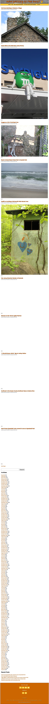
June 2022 (3, 539)
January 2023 (3, 530)
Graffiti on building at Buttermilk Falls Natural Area (14, 201)
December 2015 (4, 646)
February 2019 (4, 594)
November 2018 (4, 598)
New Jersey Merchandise (18, 4)
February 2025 (4, 495)
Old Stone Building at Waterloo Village (11, 8)
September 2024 (4, 502)
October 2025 (4, 484)
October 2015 (3, 649)
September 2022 (4, 535)
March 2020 (3, 576)
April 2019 (3, 591)
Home (9, 4)
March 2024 (3, 510)
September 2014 (4, 667)
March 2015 (3, 658)
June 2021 (3, 556)
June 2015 (3, 654)
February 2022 (4, 545)
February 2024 (4, 512)
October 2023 (3, 517)
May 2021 (3, 557)
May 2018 (3, 606)
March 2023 (3, 527)
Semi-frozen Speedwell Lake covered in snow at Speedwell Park (18, 428)
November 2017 (4, 614)
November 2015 (4, 647)
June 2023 (3, 523)
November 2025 (4, 483)
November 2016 (4, 631)
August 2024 (3, 503)
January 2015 (3, 661)
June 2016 (3, 638)
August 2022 (3, 536)
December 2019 (4, 580)
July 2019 (3, 587)
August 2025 (3, 487)
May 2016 (3, 639)
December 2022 (4, 531)
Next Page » (3, 466)
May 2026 (3, 475)
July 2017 (3, 620)
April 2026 (3, 476)
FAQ (12, 4)
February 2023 (4, 528)
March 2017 (3, 626)
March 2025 (3, 494)
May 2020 (3, 573)
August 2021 (3, 553)
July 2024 (3, 505)
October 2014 (3, 665)
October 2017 (3, 616)
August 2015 (3, 652)
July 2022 (3, 538)
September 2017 (4, 617)
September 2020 (4, 568)
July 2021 (3, 554)
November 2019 (4, 582)
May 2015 (3, 656)
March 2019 (3, 593)
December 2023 (4, 514)
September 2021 (4, 551)
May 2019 (3, 590)
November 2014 (4, 664)
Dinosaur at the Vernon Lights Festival (11, 316)
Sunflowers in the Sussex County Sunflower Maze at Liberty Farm (13, 678)
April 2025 (3, 493)
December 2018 (4, 597)
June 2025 (3, 490)
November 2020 (4, 565)
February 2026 (4, 479)
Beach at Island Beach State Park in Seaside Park (14, 160)
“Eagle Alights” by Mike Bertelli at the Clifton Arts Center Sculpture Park (14, 677)
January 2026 (3, 480)
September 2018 (4, 601)
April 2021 (3, 558)
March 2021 (3, 560)
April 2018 (3, 608)
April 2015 (3, 657)
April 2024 (3, 509)
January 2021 (3, 562)
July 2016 (3, 636)
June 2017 (3, 621)
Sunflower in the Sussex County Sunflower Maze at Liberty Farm (17, 391)
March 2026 (3, 477)
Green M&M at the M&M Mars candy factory (12, 46)
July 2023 (3, 521)
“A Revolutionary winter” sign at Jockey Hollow (13, 353)
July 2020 (3, 571)
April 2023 (3, 525)
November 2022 (4, 532)
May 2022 (3, 540)
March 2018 (3, 609)
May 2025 (3, 491)
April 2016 (3, 641)
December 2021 (4, 547)
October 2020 (4, 567)
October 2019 (3, 583)
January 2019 (3, 595)
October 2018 (3, 599)
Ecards (38, 4)
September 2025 (4, 486)
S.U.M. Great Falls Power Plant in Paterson (9, 676)
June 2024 (3, 506)
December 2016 (4, 630)
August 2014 (3, 668)
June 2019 (3, 588)
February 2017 (4, 627)
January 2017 (3, 628)
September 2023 (4, 519)
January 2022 (3, 546)
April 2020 (3, 575)
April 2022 (3, 542)
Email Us (24, 698)
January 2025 (3, 497)
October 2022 (4, 534)
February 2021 (4, 561)
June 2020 (3, 572)
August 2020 (3, 569)
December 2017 (4, 613)
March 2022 (3, 543)
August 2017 (3, 619)
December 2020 (4, 564)
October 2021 (3, 550)
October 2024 (4, 501)
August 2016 (3, 635)
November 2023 (4, 516)
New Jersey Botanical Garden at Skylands (12, 278)
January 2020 (3, 579)
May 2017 (3, 623)
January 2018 (3, 612)
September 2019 (4, 584)
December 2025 (4, 482)
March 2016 (3, 642)
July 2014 (3, 669)
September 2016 (4, 634)
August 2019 (3, 586)
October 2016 (3, 632)
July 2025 (3, 488)
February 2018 (4, 610)
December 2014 (4, 662)
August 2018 (3, 602)
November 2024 (4, 499)
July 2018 (3, 604)
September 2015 (4, 650)
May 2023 (3, 524)
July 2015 (3, 653)
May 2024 (3, 508)
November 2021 (4, 549)
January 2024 (3, 513)
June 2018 (3, 605)
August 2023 (3, 520)
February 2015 (4, 660)
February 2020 (4, 578)
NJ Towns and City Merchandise (30, 4)
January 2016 (3, 645)
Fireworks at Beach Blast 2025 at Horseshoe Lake (10, 680)
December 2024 (4, 498)
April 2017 (3, 624)
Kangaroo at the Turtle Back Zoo (9, 122)
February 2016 (4, 643)
